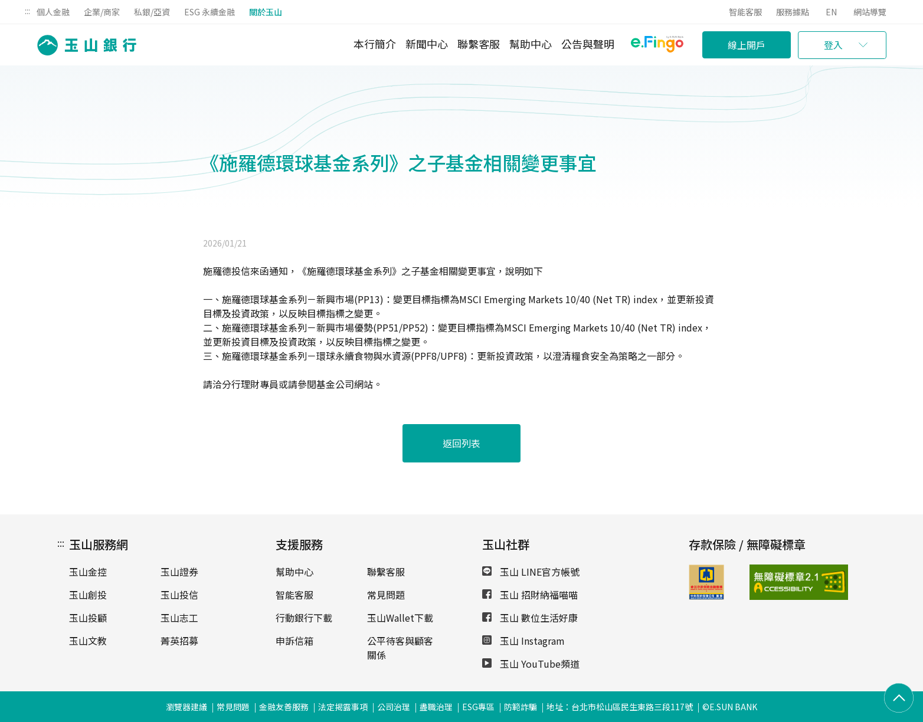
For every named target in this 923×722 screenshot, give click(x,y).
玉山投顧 (88, 618)
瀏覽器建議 (186, 707)
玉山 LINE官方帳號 (531, 572)
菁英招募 (179, 641)
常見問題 (386, 595)
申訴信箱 (294, 641)
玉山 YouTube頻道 (531, 664)
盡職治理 (436, 707)
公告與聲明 (587, 43)
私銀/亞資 (152, 12)
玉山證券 (179, 572)
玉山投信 (179, 595)
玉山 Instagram (523, 641)
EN (831, 12)
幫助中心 (530, 43)
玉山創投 (88, 595)
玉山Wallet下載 (400, 618)
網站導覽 (869, 12)
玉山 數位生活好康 (530, 618)
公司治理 (393, 707)
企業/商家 (102, 12)
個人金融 (53, 12)
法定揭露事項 (343, 707)
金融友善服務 (284, 707)
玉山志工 (179, 618)
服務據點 (792, 12)
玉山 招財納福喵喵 (530, 595)
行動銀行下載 (304, 618)
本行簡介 (375, 43)
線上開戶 (746, 45)
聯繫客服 (478, 43)
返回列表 (461, 443)
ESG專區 (478, 707)
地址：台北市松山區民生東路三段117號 (619, 707)
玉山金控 (88, 572)
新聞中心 (426, 43)
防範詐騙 (520, 707)
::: (27, 11)
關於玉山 (265, 12)
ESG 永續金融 (209, 12)
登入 (833, 45)
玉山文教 (88, 641)
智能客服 (745, 12)
